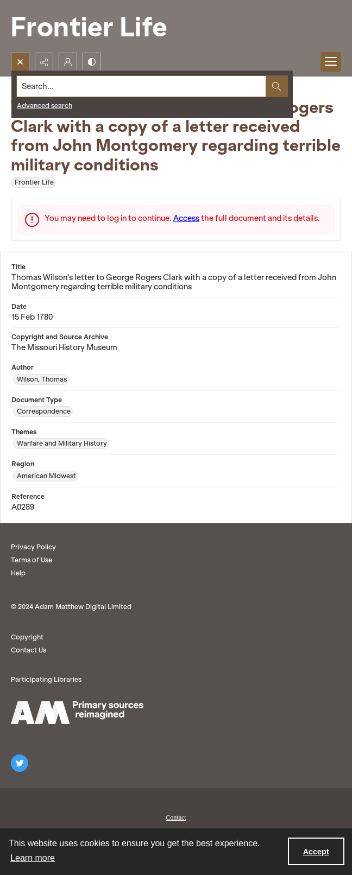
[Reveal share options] (44, 62)
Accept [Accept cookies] (316, 851)
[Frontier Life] (98, 26)
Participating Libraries (46, 679)
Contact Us (28, 650)
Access (186, 218)
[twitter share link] (19, 763)
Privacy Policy (33, 547)
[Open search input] (20, 62)
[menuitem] (176, 816)
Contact (176, 817)
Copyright (27, 637)
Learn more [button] (32, 858)
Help (18, 573)
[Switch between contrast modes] (91, 62)
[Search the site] (141, 86)
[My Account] (68, 62)
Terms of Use (31, 560)
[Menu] (330, 62)
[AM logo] (77, 712)
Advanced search (44, 106)
